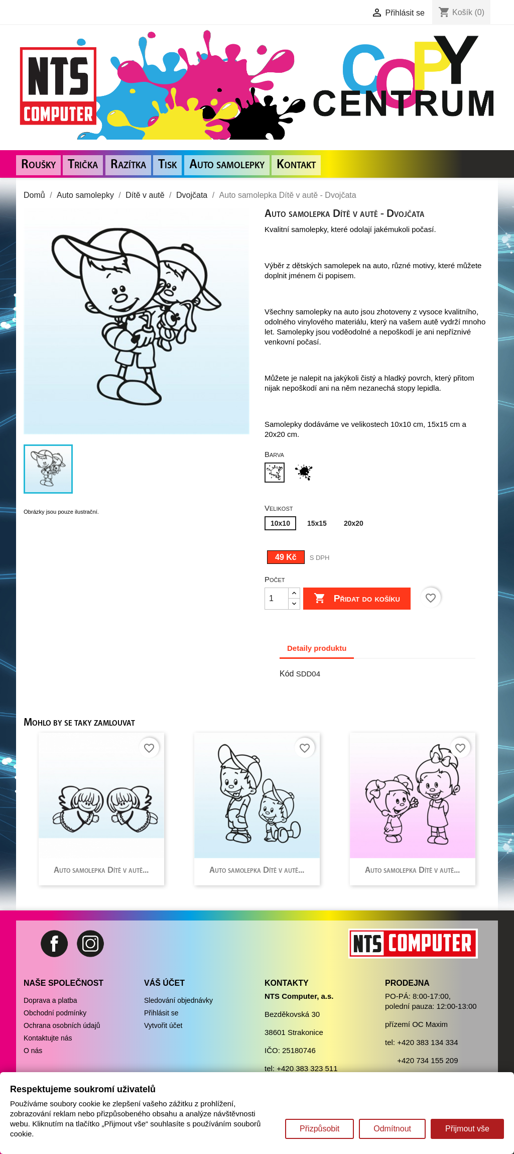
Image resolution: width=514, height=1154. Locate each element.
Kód (287, 673)
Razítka (128, 165)
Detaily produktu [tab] (316, 648)
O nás (33, 1051)
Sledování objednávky (178, 1000)
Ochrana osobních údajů (62, 1025)
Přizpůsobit (319, 1128)
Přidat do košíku (357, 598)
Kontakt (296, 165)
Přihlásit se (161, 1013)
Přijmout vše (467, 1128)
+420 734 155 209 (427, 1060)
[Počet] (277, 599)
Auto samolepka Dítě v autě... (101, 870)
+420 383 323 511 (307, 1068)
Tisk (167, 165)
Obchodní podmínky (55, 1013)
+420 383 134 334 (427, 1042)
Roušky (38, 165)
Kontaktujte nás (48, 1038)
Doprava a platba (50, 1000)
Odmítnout (392, 1128)
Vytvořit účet (163, 1025)
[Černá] (306, 474)
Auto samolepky (227, 165)
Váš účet (164, 983)
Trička (83, 165)
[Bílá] (277, 474)
